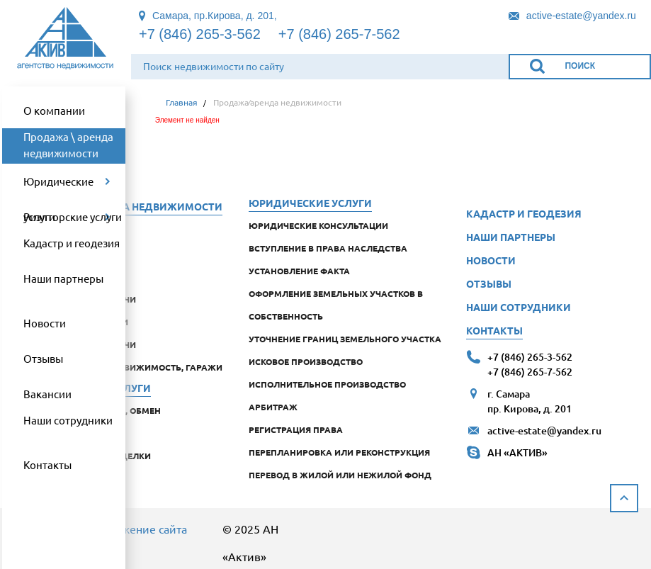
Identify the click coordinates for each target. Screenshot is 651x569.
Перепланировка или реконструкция (339, 452)
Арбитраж (273, 406)
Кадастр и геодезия (524, 213)
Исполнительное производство (327, 384)
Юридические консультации (318, 225)
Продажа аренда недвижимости (127, 206)
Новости (491, 260)
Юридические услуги (310, 202)
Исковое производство (306, 361)
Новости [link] (44, 322)
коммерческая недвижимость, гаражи (127, 367)
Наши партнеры (510, 236)
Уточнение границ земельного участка (345, 338)
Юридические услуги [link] (58, 186)
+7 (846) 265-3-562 (200, 34)
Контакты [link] (47, 464)
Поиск (580, 66)
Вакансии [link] (47, 393)
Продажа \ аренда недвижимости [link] (68, 144)
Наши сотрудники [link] (68, 420)
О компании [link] (54, 110)
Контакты (494, 330)
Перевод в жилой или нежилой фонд (340, 474)
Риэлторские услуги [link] (72, 216)
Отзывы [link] (43, 358)
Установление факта (299, 270)
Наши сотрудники (518, 306)
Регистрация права (296, 429)
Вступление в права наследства (328, 248)
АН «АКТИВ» (517, 452)
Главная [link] (182, 102)
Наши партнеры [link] (63, 278)
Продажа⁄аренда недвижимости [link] (277, 102)
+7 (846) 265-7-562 (339, 34)
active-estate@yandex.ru (544, 430)
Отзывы (488, 283)
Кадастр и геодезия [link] (71, 242)
